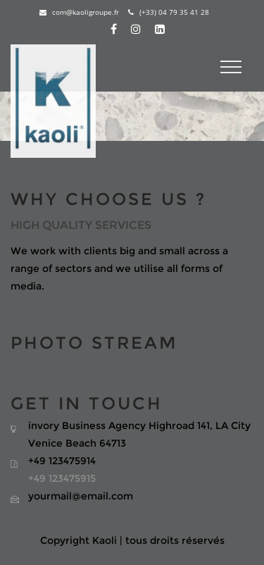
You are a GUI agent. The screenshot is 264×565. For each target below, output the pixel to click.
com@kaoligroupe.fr (79, 12)
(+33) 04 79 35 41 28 (168, 12)
